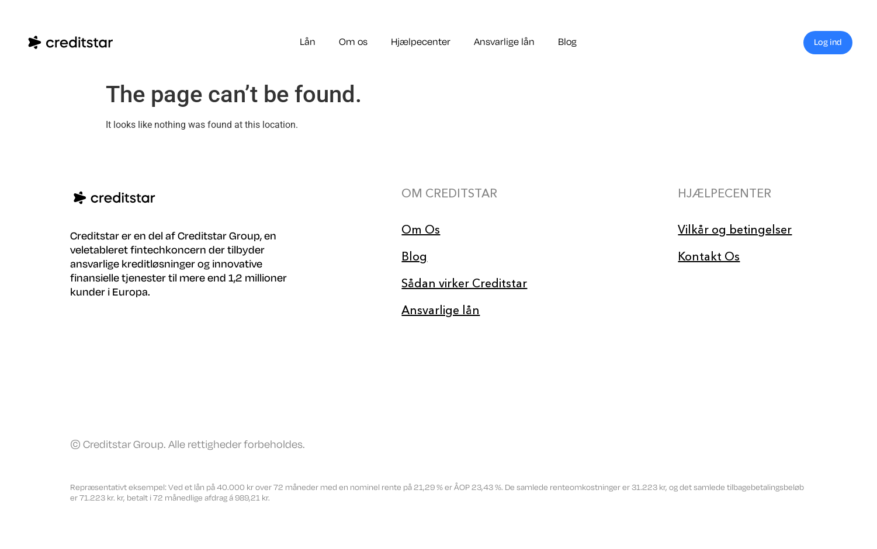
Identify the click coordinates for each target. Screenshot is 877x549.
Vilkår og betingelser (735, 230)
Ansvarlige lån (504, 42)
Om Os (420, 230)
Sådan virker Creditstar (464, 283)
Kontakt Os (709, 256)
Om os (353, 42)
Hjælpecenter (420, 42)
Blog (567, 42)
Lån (308, 42)
